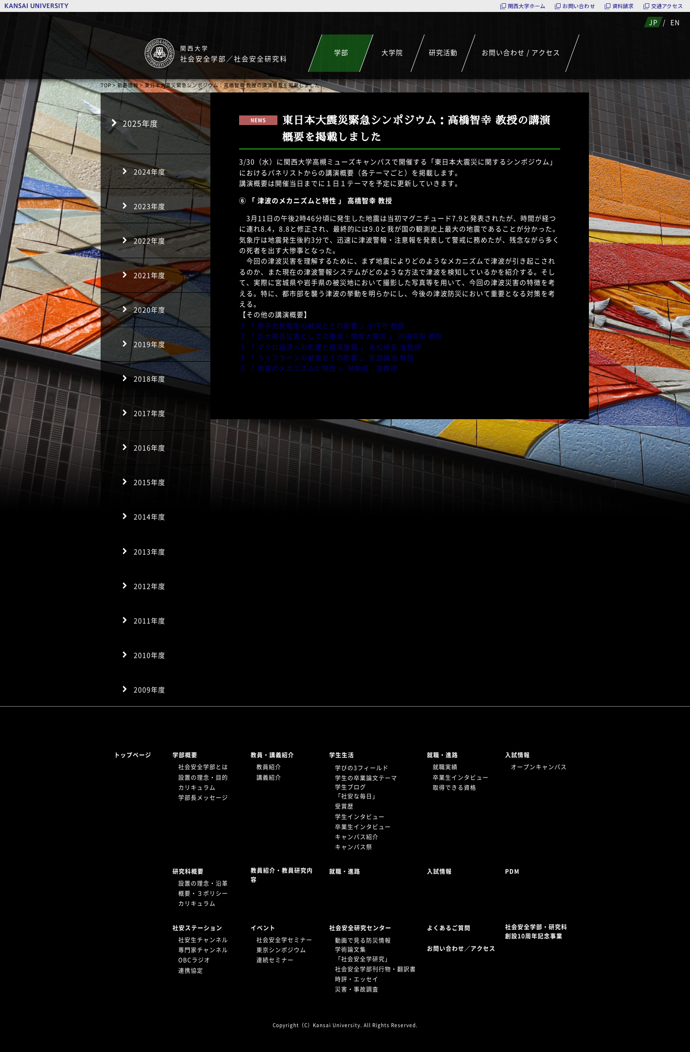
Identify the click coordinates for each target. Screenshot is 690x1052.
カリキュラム (197, 787)
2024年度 (149, 171)
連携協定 (190, 970)
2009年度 (149, 689)
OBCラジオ (194, 960)
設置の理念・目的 (203, 777)
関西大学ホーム (527, 6)
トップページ (132, 755)
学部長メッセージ (203, 797)
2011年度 (149, 620)
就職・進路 (442, 755)
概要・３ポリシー (203, 893)
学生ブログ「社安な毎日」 (357, 791)
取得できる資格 (454, 787)
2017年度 (149, 413)
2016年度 (149, 447)
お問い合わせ (579, 6)
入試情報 (517, 755)
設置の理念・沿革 (203, 883)
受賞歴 (344, 806)
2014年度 (149, 516)
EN (675, 22)
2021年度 (149, 275)
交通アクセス (667, 6)
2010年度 (149, 655)
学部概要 (184, 755)
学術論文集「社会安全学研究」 (363, 954)
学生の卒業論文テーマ (366, 778)
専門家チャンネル (203, 950)
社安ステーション (197, 928)
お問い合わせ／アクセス (464, 948)
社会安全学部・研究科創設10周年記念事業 (536, 931)
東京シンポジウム (281, 950)
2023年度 (149, 206)
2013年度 (149, 551)
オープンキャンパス (539, 767)
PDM (512, 871)
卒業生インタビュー (363, 827)
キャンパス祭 (353, 847)
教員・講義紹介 (272, 755)
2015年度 (149, 482)
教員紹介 (268, 767)
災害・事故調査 (357, 989)
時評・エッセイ (357, 979)
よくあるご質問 (449, 928)
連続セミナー (275, 960)
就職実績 (445, 767)
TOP (106, 85)
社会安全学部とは (203, 767)
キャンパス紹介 (357, 837)
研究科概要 (188, 871)
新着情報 (127, 85)
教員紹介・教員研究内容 (282, 875)
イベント (263, 928)
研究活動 (443, 52)
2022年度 (149, 240)
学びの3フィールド (362, 768)
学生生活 (341, 755)
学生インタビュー (360, 816)
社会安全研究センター (360, 928)
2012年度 (149, 586)
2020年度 (149, 309)
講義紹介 (268, 777)
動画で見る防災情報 (363, 940)
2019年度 (149, 344)
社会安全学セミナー (284, 940)
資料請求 (623, 6)
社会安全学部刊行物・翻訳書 (375, 969)
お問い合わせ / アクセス (521, 52)
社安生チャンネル (203, 940)
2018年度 (149, 378)
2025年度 (140, 123)
